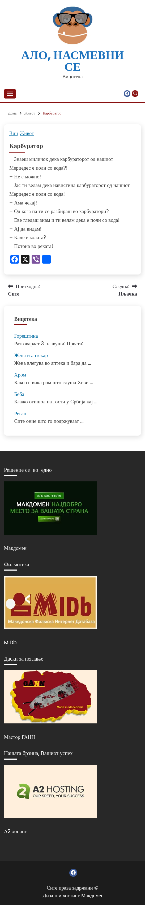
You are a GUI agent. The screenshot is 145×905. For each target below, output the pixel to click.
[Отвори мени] (10, 94)
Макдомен (15, 548)
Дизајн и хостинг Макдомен (73, 895)
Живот (27, 133)
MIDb (10, 642)
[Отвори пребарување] (135, 93)
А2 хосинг (15, 831)
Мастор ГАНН (19, 737)
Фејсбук (127, 93)
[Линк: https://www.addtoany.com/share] (46, 260)
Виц (13, 133)
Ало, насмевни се (72, 61)
